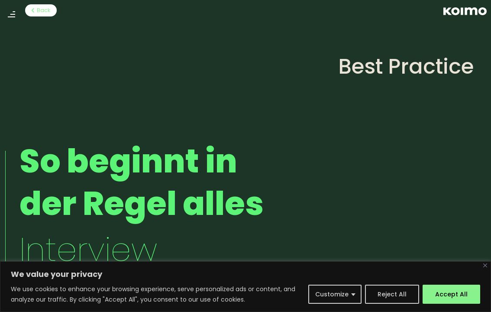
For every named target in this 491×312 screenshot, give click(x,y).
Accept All (451, 294)
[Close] (485, 265)
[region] (245, 286)
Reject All (392, 294)
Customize (332, 294)
